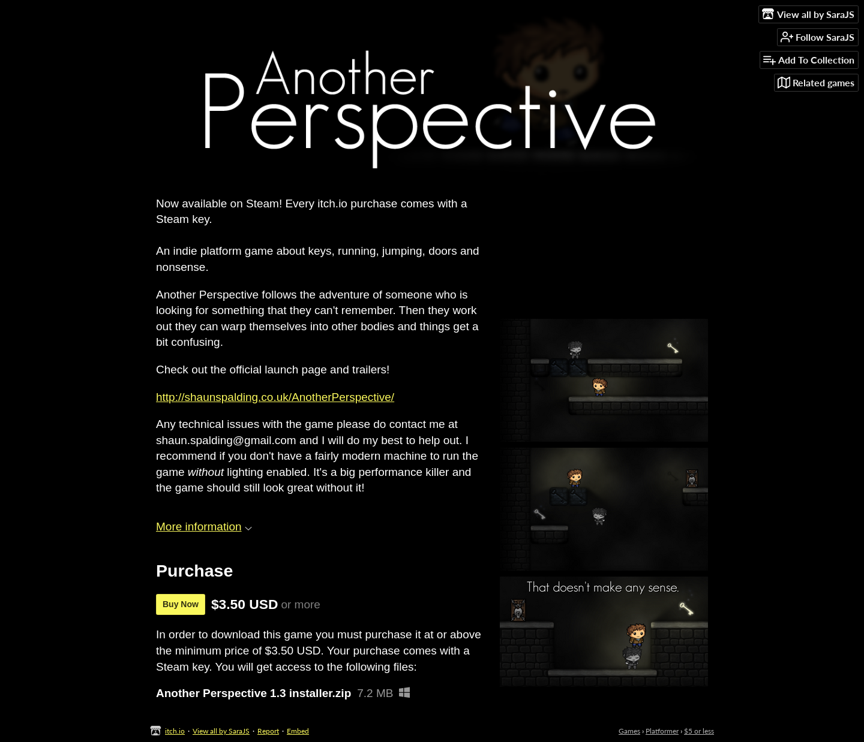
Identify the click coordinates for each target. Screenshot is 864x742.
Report (268, 730)
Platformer (662, 730)
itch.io (175, 730)
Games (629, 730)
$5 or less (699, 730)
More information (204, 526)
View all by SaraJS (221, 730)
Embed (298, 730)
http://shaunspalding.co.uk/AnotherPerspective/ (275, 397)
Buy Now (181, 604)
